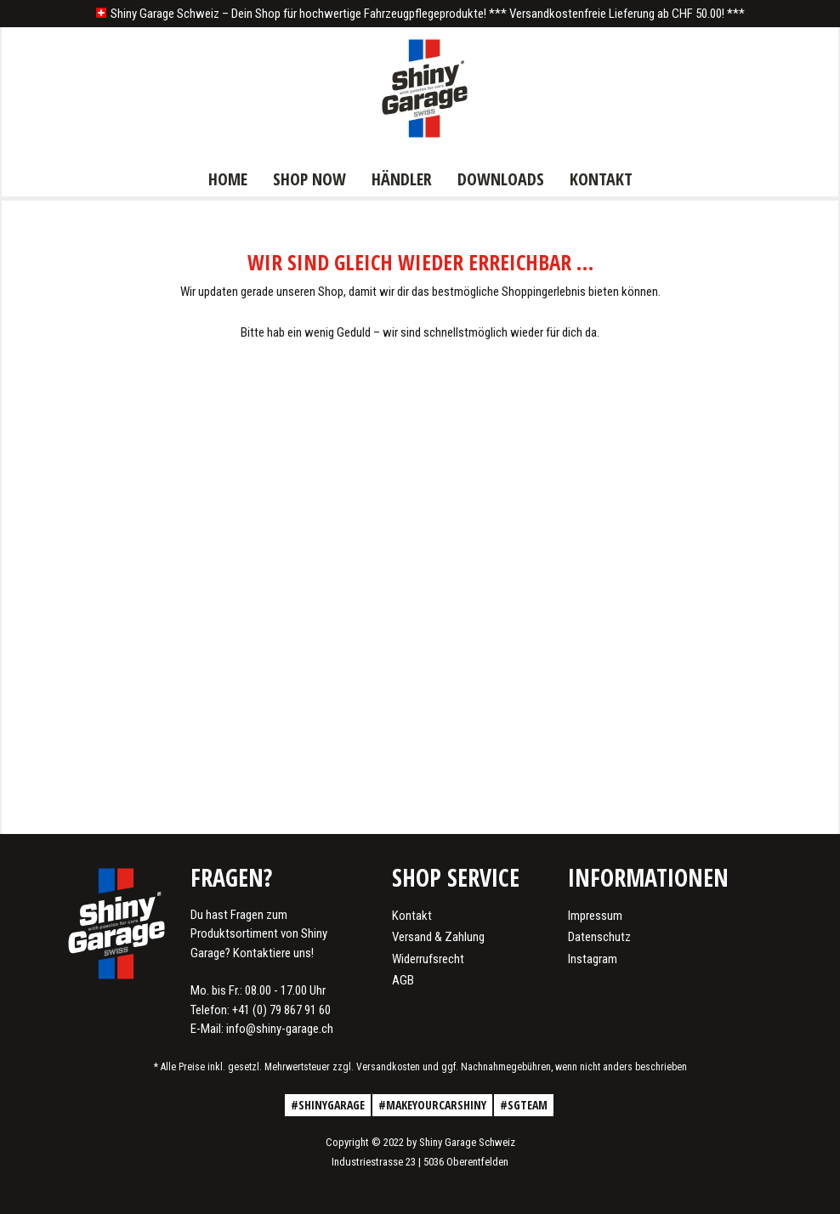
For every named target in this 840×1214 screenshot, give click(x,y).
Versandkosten (388, 1067)
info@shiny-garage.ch (279, 1028)
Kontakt (412, 915)
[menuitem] (228, 178)
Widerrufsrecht (428, 959)
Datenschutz (599, 937)
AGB (403, 980)
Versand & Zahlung (438, 937)
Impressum (595, 915)
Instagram (592, 959)
